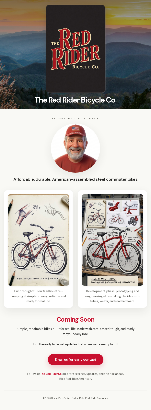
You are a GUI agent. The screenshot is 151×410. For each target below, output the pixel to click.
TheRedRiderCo (51, 374)
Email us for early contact (75, 359)
